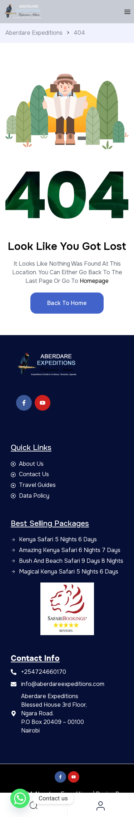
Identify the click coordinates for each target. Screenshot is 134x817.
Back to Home (66, 303)
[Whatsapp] (20, 798)
